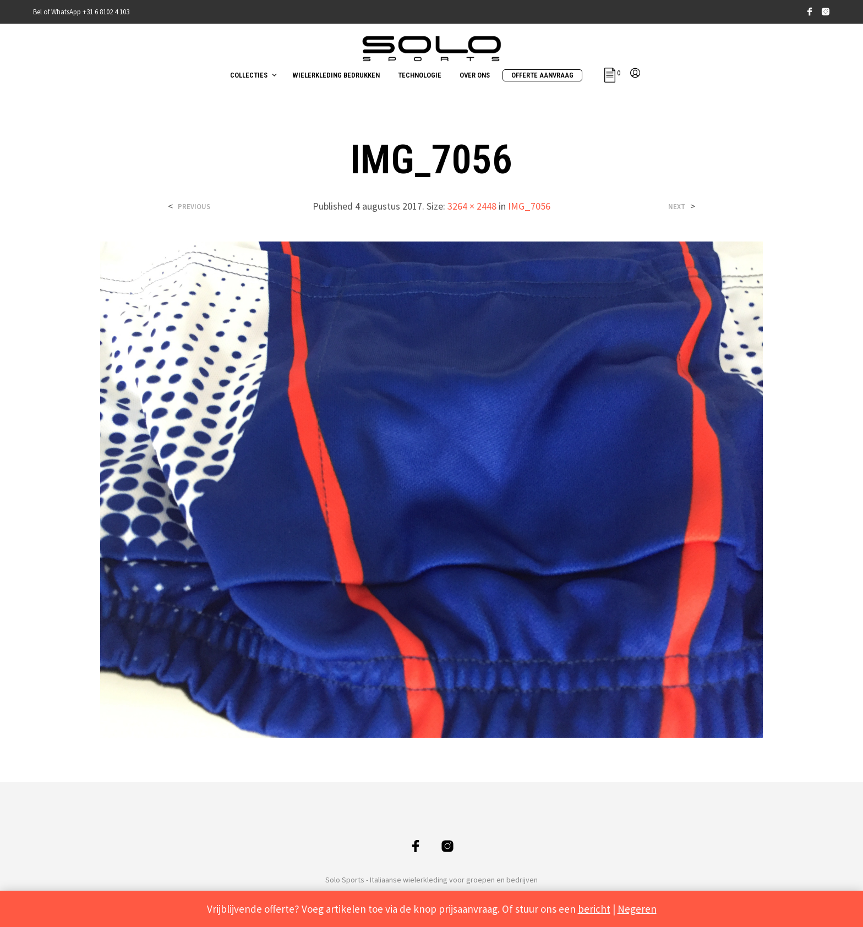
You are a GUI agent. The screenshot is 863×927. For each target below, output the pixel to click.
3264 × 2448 (471, 206)
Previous (194, 206)
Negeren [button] (637, 908)
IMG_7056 (529, 206)
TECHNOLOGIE (419, 75)
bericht (594, 908)
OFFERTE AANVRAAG (542, 75)
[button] (612, 73)
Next (676, 206)
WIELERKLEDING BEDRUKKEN (336, 75)
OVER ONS (475, 75)
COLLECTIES (248, 75)
